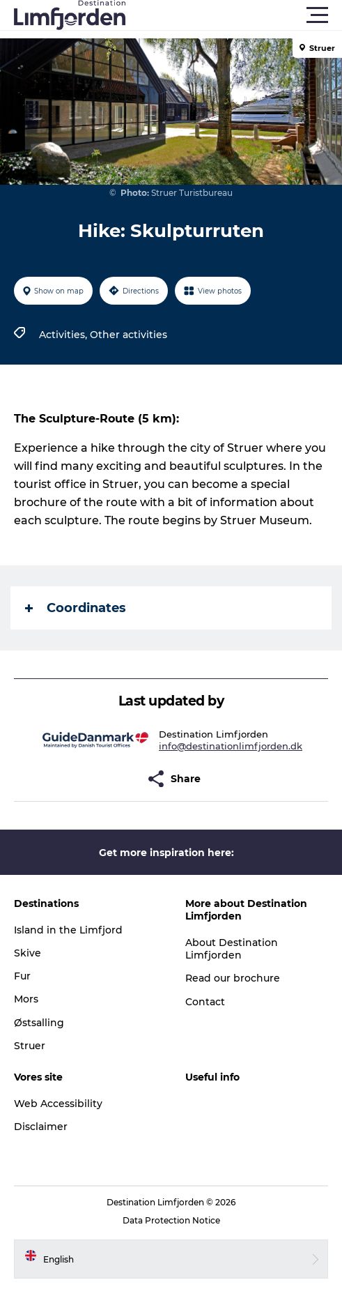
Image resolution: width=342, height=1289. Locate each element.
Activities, (64, 334)
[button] (233, 15)
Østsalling (39, 1022)
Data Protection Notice (171, 1220)
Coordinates (75, 608)
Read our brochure (232, 978)
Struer (29, 1045)
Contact (205, 1002)
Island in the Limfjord (68, 930)
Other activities (128, 334)
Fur (22, 976)
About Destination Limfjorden (231, 948)
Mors (26, 999)
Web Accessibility (58, 1103)
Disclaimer (41, 1126)
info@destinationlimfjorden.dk (230, 746)
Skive (27, 953)
